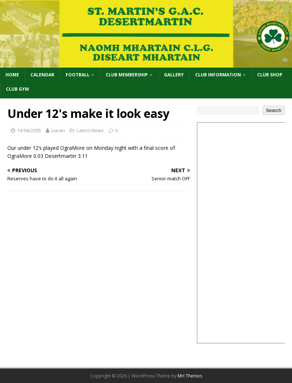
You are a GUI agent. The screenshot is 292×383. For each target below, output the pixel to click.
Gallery (174, 75)
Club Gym (17, 89)
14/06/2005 (29, 130)
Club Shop (269, 75)
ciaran (58, 130)
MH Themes (190, 376)
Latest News (90, 130)
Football (78, 75)
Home (12, 75)
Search (273, 110)
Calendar (42, 75)
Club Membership (127, 75)
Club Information (218, 75)
